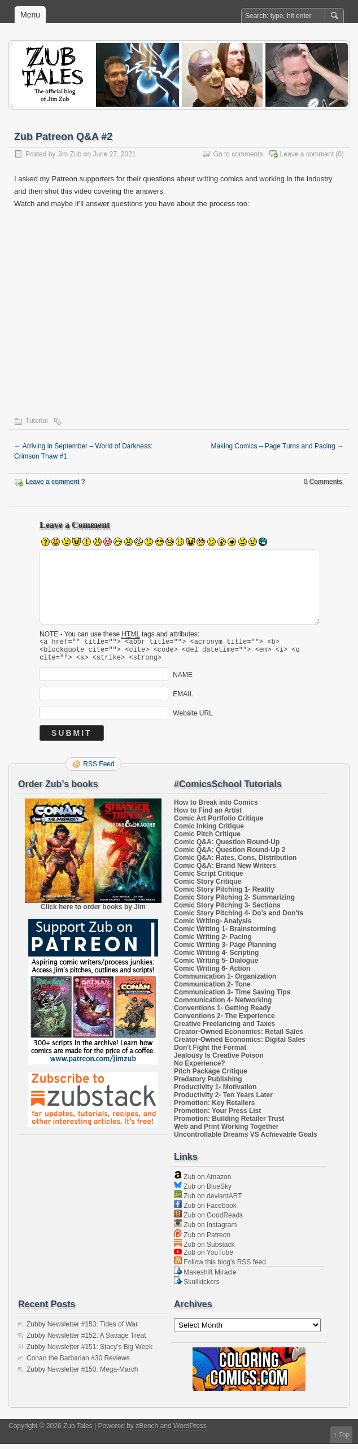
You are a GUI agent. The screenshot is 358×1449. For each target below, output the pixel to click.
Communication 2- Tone (212, 989)
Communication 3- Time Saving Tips (232, 997)
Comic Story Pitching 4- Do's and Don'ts (238, 918)
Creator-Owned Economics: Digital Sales (239, 1045)
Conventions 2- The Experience (224, 1021)
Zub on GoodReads (208, 1220)
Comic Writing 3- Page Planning (225, 950)
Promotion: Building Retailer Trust (229, 1124)
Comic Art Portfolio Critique (218, 823)
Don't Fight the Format (210, 1053)
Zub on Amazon (202, 1182)
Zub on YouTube (203, 1258)
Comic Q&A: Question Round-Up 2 (229, 855)
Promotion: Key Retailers (214, 1108)
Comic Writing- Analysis (212, 926)
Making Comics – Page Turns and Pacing (277, 446)
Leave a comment (307, 154)
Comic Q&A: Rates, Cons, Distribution (235, 863)
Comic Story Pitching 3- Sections (227, 910)
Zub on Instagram (205, 1230)
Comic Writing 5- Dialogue (216, 966)
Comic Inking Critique (209, 831)
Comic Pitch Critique (207, 839)
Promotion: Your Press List (217, 1116)
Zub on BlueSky (203, 1191)
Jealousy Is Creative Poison (219, 1060)
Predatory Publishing (208, 1084)
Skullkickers (197, 1287)
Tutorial (36, 421)
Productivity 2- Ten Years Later (223, 1100)
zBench (147, 1431)
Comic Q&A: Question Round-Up (227, 847)
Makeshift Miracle (205, 1277)
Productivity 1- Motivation (215, 1092)
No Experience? (199, 1068)
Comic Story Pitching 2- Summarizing (234, 902)
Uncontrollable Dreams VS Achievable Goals (245, 1140)
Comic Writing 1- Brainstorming (225, 934)
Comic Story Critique (207, 887)
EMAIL (183, 698)
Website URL (192, 718)
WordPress (190, 1431)
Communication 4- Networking (223, 1005)
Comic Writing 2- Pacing (213, 942)
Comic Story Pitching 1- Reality (224, 894)
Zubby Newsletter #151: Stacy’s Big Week (89, 1352)
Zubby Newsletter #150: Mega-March (82, 1374)
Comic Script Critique (208, 879)
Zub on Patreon (202, 1240)
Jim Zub (70, 154)
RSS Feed (98, 769)
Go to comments (238, 154)
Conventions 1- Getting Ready (222, 1013)
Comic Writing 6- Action (212, 973)
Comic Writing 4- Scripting (216, 958)
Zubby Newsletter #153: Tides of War (82, 1329)
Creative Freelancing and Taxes (224, 1029)
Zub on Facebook (205, 1211)
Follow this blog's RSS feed (220, 1267)
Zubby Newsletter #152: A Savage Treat (86, 1341)
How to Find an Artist (208, 815)
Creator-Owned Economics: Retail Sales (238, 1037)
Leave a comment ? (55, 482)
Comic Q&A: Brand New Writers (225, 871)
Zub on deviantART (208, 1201)
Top (344, 1435)
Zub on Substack (204, 1250)
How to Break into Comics (216, 807)
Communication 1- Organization (225, 981)
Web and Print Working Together (226, 1132)
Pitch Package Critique (210, 1076)
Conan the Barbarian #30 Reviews (78, 1363)
